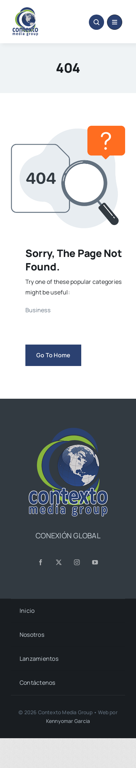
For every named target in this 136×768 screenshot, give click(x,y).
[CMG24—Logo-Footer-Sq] (68, 431)
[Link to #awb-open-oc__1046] (96, 22)
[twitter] (59, 562)
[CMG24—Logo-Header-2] (38, 10)
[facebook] (41, 562)
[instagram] (77, 562)
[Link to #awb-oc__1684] (114, 22)
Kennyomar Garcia (68, 720)
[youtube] (95, 562)
